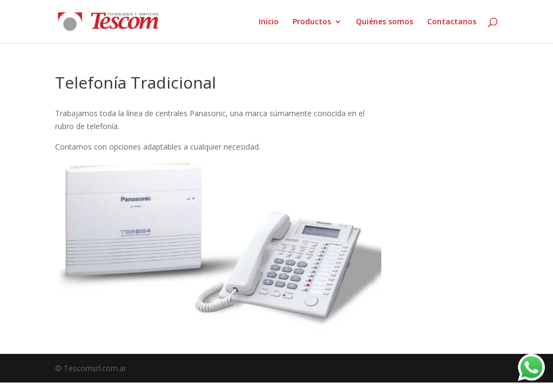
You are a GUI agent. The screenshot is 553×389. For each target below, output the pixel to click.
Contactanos (451, 22)
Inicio (269, 22)
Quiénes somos (384, 22)
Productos (312, 22)
